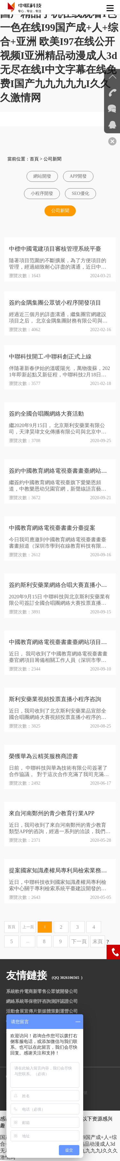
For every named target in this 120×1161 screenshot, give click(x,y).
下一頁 (79, 941)
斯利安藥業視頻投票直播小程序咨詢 (55, 699)
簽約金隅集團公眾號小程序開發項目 (55, 302)
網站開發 (42, 176)
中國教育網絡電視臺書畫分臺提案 (52, 528)
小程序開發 (42, 193)
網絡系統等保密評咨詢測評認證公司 (42, 1001)
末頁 (97, 941)
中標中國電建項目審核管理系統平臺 (55, 249)
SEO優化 (80, 193)
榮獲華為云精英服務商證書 (43, 756)
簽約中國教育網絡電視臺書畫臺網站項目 (61, 471)
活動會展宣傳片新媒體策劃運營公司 (42, 1011)
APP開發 (78, 176)
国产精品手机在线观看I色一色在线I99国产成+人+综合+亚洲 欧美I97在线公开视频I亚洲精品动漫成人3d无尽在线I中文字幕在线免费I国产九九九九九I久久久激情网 (59, 55)
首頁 (34, 159)
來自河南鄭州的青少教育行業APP (51, 813)
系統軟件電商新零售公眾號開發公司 (42, 991)
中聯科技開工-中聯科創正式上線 (50, 356)
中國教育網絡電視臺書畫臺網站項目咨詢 (61, 642)
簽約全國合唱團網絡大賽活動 (46, 413)
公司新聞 (52, 159)
